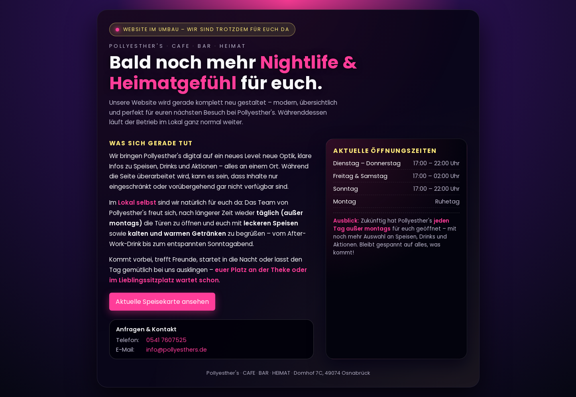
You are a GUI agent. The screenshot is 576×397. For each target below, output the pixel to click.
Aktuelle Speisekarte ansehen (162, 301)
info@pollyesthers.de (176, 350)
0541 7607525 (166, 340)
